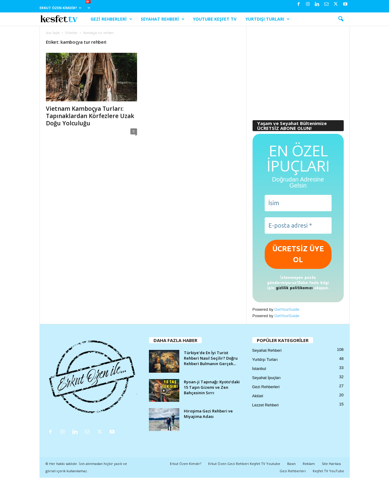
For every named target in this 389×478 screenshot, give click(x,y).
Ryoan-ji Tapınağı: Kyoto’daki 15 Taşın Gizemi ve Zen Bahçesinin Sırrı (212, 387)
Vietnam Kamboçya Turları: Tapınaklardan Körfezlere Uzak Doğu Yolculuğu (90, 116)
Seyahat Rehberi (162, 19)
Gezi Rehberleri (111, 19)
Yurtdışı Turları (268, 19)
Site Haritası (331, 463)
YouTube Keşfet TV (214, 19)
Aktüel (257, 396)
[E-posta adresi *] (298, 225)
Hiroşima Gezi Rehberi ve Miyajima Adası (208, 413)
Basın (291, 463)
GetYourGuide (286, 309)
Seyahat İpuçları (266, 377)
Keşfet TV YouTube (328, 471)
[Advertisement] (297, 70)
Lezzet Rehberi (265, 405)
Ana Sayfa (53, 33)
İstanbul (259, 368)
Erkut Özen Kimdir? (60, 7)
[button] (340, 19)
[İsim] (298, 203)
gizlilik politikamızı (294, 287)
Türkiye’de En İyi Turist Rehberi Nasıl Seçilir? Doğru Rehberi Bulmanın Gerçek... (211, 358)
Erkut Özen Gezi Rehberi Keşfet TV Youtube (244, 463)
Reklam (309, 463)
